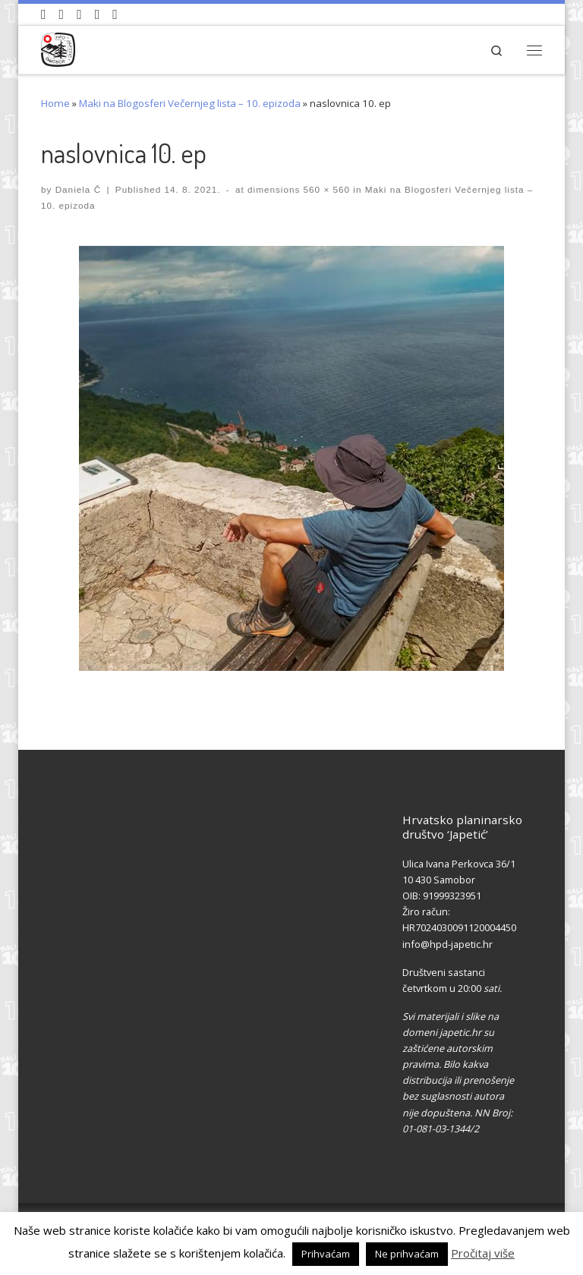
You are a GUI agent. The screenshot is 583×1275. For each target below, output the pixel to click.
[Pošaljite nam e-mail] (115, 14)
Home (55, 103)
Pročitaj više (483, 1253)
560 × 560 (325, 189)
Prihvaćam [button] (325, 1254)
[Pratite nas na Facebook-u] (62, 14)
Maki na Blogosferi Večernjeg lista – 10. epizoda (190, 103)
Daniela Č (78, 189)
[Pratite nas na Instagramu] (79, 14)
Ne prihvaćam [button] (407, 1254)
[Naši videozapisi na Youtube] (43, 14)
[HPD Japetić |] (58, 47)
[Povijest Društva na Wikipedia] (97, 14)
